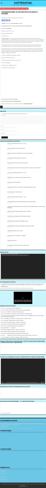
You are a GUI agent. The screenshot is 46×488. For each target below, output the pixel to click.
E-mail (2, 129)
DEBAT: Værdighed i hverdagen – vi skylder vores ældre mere (14, 322)
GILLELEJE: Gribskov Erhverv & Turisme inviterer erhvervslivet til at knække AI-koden (21, 187)
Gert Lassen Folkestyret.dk (6, 335)
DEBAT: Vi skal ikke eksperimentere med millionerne (16, 148)
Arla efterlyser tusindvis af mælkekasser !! (14, 308)
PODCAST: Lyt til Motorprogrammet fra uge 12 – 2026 (16, 196)
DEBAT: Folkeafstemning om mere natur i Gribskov (14, 320)
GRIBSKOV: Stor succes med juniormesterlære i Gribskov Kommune (18, 177)
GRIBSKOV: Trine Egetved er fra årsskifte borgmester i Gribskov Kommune (19, 313)
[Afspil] (2, 382)
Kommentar (3, 115)
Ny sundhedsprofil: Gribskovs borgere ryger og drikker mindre (18, 245)
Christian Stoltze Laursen (5, 324)
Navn (2, 125)
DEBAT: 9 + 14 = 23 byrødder (11, 327)
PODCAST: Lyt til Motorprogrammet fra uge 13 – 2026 (16, 172)
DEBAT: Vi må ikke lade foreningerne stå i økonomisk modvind (18, 333)
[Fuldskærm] (43, 382)
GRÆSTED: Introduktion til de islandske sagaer (16, 311)
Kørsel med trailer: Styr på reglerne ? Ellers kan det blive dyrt (17, 162)
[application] (23, 266)
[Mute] (41, 382)
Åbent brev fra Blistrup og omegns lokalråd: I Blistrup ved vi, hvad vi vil (25, 335)
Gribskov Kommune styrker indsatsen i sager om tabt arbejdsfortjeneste (18, 310)
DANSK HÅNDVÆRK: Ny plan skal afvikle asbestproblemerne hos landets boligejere (21, 201)
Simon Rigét (3, 327)
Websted (2, 133)
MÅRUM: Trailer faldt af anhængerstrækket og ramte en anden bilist (19, 211)
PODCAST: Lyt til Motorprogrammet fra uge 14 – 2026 (16, 143)
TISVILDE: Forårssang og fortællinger (13, 182)
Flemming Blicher (4, 331)
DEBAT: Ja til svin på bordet (12, 240)
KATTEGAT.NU (23, 2)
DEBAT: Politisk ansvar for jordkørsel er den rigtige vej (16, 235)
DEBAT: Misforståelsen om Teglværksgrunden (18, 324)
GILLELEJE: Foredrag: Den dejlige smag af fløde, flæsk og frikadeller (19, 216)
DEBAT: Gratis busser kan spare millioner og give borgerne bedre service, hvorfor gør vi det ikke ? (24, 167)
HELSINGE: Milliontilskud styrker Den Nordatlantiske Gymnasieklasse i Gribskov (20, 225)
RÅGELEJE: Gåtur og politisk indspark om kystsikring (16, 331)
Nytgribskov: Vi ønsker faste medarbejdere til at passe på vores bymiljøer (20, 153)
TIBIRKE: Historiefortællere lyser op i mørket (15, 230)
